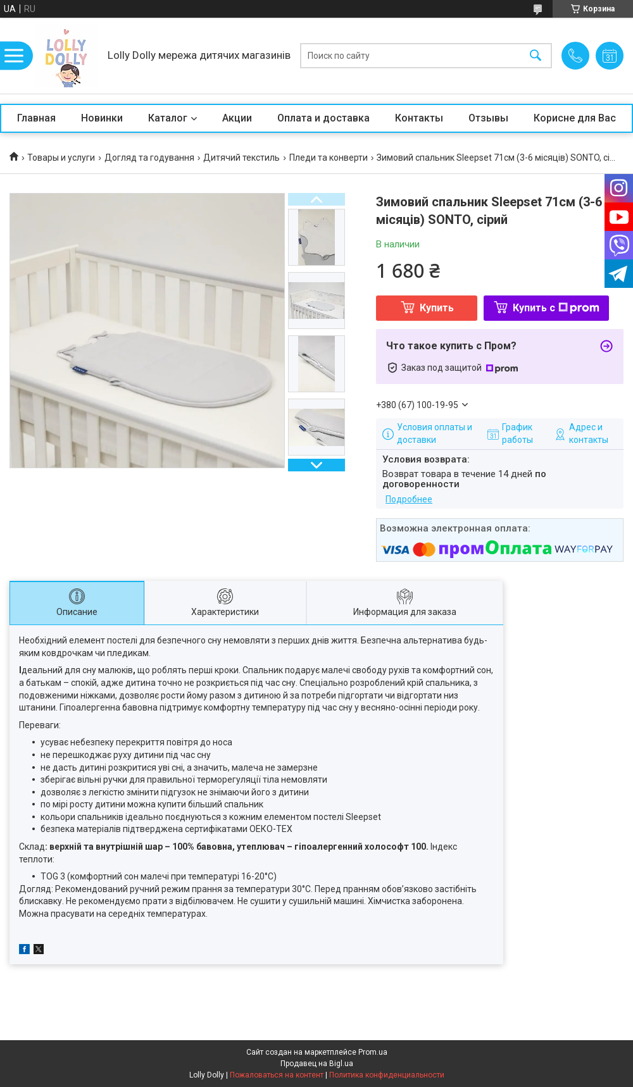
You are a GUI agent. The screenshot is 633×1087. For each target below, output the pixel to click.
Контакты (419, 118)
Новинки (102, 118)
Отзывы (488, 118)
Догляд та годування (149, 157)
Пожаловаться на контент (276, 1075)
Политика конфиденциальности (386, 1075)
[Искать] (535, 56)
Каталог (167, 118)
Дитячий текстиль (241, 157)
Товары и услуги (61, 157)
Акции (237, 118)
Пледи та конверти (328, 157)
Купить (437, 308)
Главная (36, 118)
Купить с (556, 308)
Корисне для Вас (575, 118)
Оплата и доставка (323, 118)
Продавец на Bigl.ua (316, 1063)
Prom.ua (372, 1052)
